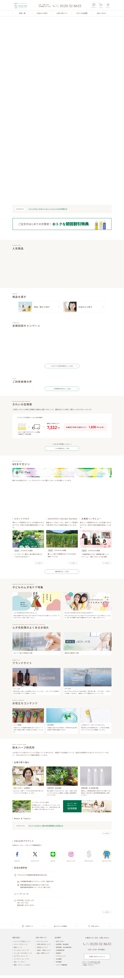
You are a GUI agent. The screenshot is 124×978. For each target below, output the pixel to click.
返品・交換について (43, 956)
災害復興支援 (60, 953)
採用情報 (59, 964)
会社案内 (58, 940)
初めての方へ (101, 13)
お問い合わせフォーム (97, 959)
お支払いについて (42, 950)
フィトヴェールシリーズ (21, 953)
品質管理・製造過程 (62, 947)
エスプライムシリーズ (21, 959)
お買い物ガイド (62, 13)
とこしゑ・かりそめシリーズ (23, 956)
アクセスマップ (61, 959)
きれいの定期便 (81, 13)
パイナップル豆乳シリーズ (22, 944)
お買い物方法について (44, 947)
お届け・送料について (44, 953)
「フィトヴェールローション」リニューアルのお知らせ (47, 209)
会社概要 (59, 961)
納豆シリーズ (18, 950)
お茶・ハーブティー (20, 964)
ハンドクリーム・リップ (21, 961)
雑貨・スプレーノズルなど (22, 967)
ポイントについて (42, 944)
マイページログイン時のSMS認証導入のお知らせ (45, 827)
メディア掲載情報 (61, 967)
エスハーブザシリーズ (20, 947)
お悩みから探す (42, 13)
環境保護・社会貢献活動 (63, 950)
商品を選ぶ (16, 940)
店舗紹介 (59, 956)
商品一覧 (22, 13)
